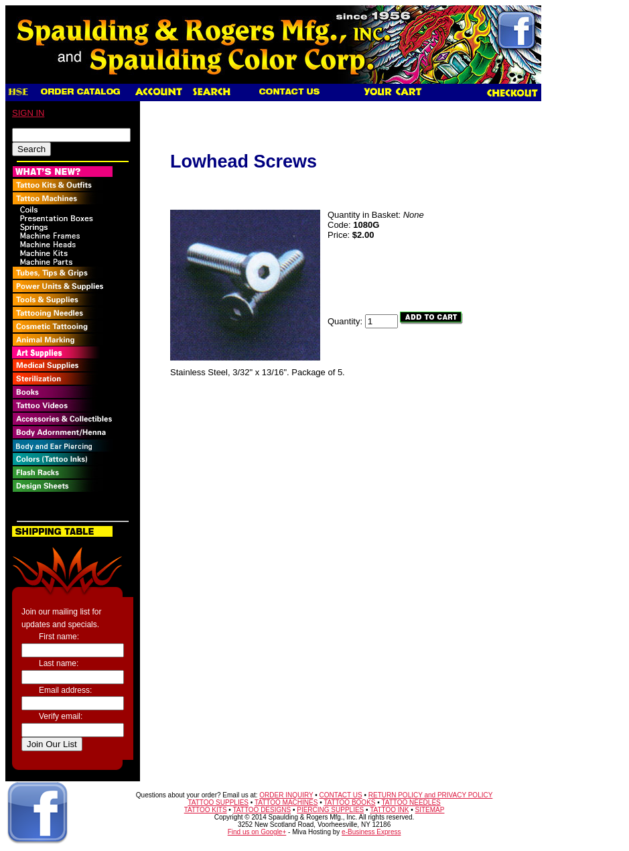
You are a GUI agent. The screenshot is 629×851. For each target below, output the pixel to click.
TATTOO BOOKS (349, 802)
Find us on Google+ (257, 832)
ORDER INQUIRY (286, 795)
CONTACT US (341, 795)
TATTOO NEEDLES (410, 802)
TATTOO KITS (205, 809)
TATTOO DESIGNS (261, 809)
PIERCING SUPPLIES (330, 809)
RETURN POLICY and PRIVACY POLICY (430, 795)
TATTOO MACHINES (286, 802)
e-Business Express (371, 832)
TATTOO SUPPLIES (218, 802)
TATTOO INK (389, 809)
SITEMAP (430, 809)
